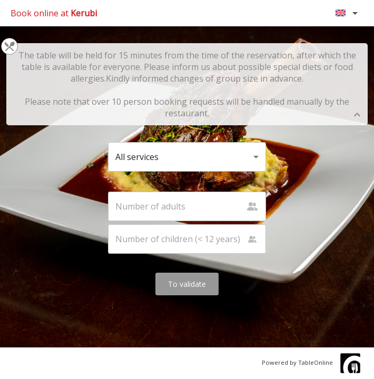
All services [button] (137, 157)
